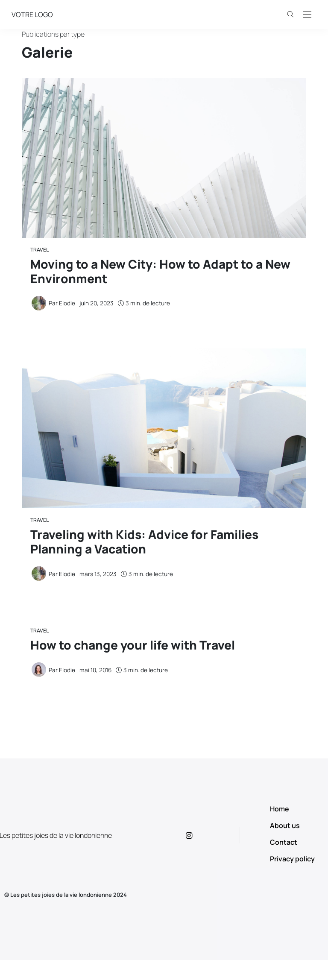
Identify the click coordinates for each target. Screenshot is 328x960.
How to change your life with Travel (132, 645)
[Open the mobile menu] (307, 15)
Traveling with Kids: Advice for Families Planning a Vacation (144, 541)
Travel (39, 249)
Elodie (67, 303)
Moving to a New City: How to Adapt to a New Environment (160, 271)
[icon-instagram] (196, 835)
